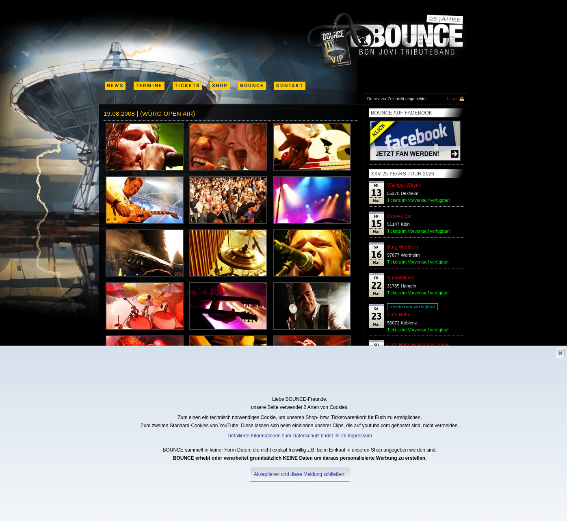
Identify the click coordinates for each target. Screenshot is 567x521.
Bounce (252, 86)
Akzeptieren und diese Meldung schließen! (300, 474)
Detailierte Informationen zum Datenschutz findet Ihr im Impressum (299, 436)
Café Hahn (398, 315)
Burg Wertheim (403, 247)
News (115, 86)
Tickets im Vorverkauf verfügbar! (418, 200)
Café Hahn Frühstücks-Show (418, 345)
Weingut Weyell (404, 185)
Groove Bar (399, 216)
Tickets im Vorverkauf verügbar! (417, 261)
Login (452, 99)
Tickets (187, 86)
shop (220, 86)
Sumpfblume (400, 278)
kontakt (289, 86)
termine (149, 86)
